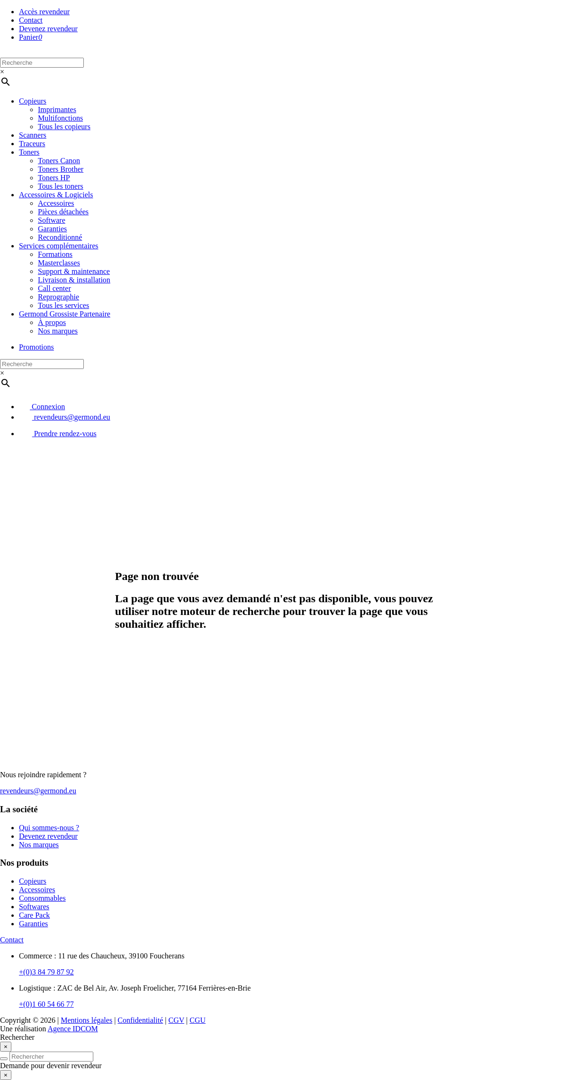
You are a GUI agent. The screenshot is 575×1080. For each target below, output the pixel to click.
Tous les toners (60, 186)
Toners (29, 152)
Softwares (34, 907)
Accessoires (56, 203)
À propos (52, 322)
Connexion (42, 407)
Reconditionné (60, 237)
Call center (54, 288)
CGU (197, 1020)
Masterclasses (59, 263)
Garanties (52, 229)
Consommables (42, 898)
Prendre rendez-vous (58, 434)
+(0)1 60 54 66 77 (46, 1004)
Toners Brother (60, 169)
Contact (31, 20)
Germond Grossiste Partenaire (64, 314)
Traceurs (32, 144)
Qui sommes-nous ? (49, 828)
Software (51, 220)
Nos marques (58, 331)
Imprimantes (57, 109)
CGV (177, 1020)
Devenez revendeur (48, 29)
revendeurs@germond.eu (64, 417)
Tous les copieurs (64, 127)
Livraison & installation (74, 280)
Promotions (36, 347)
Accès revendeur (44, 12)
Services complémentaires (59, 246)
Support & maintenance (74, 271)
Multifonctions (60, 118)
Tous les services (63, 305)
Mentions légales (86, 1020)
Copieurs (32, 101)
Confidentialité (140, 1020)
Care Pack (34, 915)
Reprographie (58, 297)
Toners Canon (59, 161)
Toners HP (54, 178)
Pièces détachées (63, 212)
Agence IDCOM (72, 1029)
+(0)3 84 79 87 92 (46, 972)
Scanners (32, 135)
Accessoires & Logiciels (56, 195)
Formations (55, 254)
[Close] (5, 1047)
